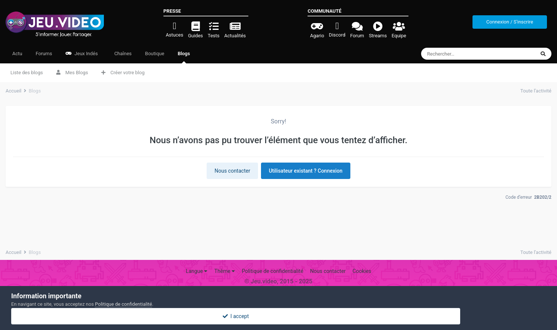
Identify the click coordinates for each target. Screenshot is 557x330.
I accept (278, 316)
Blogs (184, 57)
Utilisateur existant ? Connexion (306, 171)
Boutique (155, 53)
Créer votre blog (122, 72)
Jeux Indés (82, 53)
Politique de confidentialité (272, 271)
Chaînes (122, 53)
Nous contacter (232, 171)
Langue (196, 271)
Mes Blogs (72, 72)
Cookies (362, 271)
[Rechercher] (464, 54)
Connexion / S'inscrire (509, 22)
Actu (17, 53)
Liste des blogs (26, 72)
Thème (224, 271)
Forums (44, 53)
